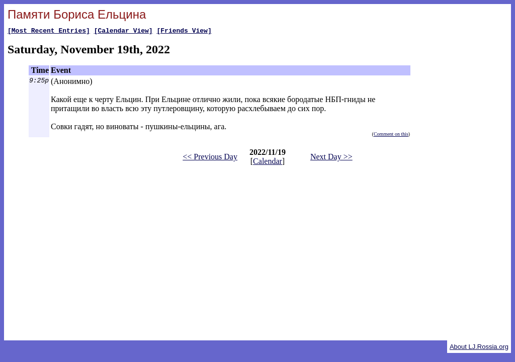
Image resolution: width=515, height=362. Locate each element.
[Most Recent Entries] (49, 31)
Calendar (267, 162)
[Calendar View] (123, 31)
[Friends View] (183, 31)
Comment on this (391, 135)
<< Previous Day (210, 158)
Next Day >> (331, 158)
